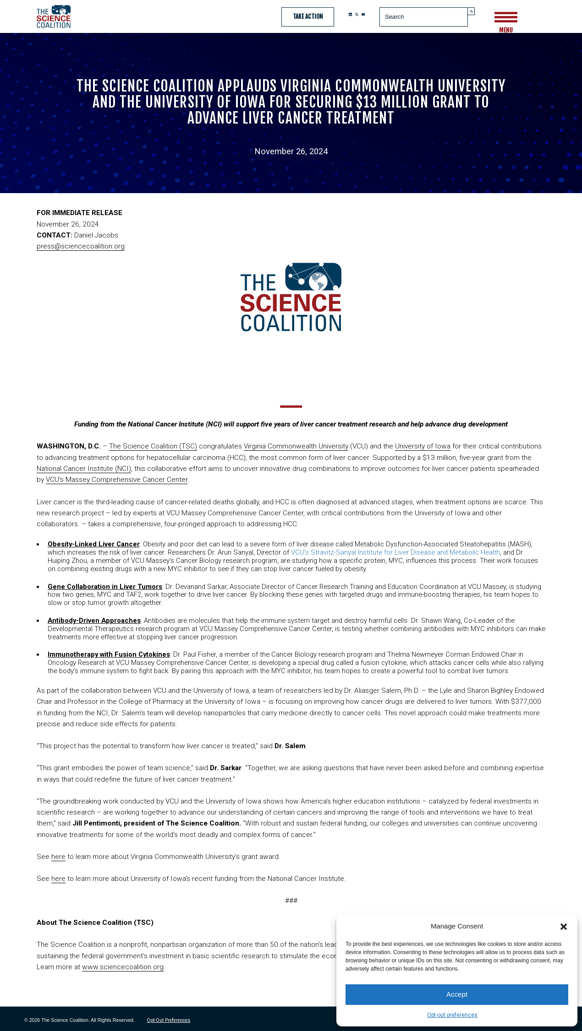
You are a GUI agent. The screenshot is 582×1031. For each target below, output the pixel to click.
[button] (563, 925)
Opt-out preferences (452, 1015)
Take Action (308, 16)
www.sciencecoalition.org (123, 967)
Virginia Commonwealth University (296, 446)
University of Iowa (422, 446)
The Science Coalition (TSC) (153, 446)
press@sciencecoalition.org (81, 246)
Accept (456, 994)
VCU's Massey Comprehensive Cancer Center (116, 479)
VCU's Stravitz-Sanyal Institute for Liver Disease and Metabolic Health (395, 552)
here (58, 857)
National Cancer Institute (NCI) (84, 468)
